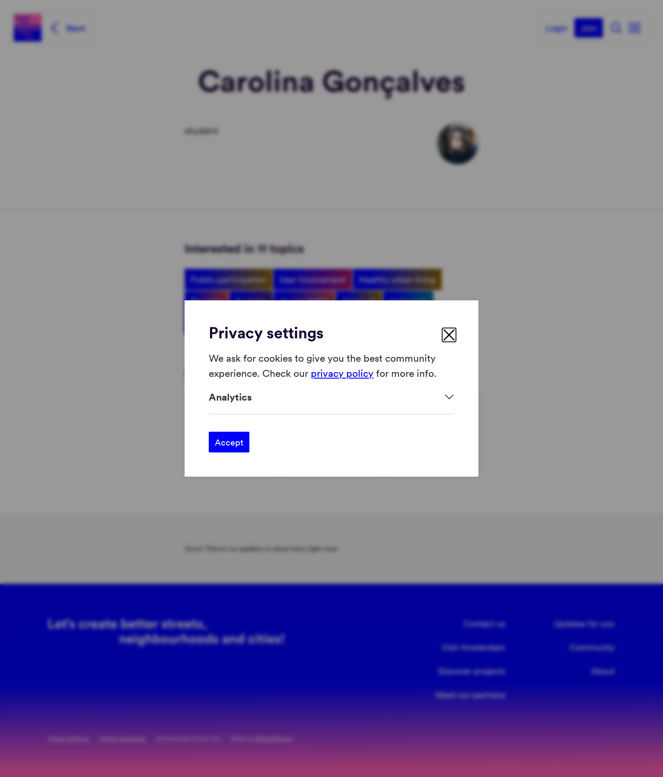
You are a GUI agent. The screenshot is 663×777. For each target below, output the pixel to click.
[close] (449, 335)
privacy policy (342, 372)
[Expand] (331, 397)
